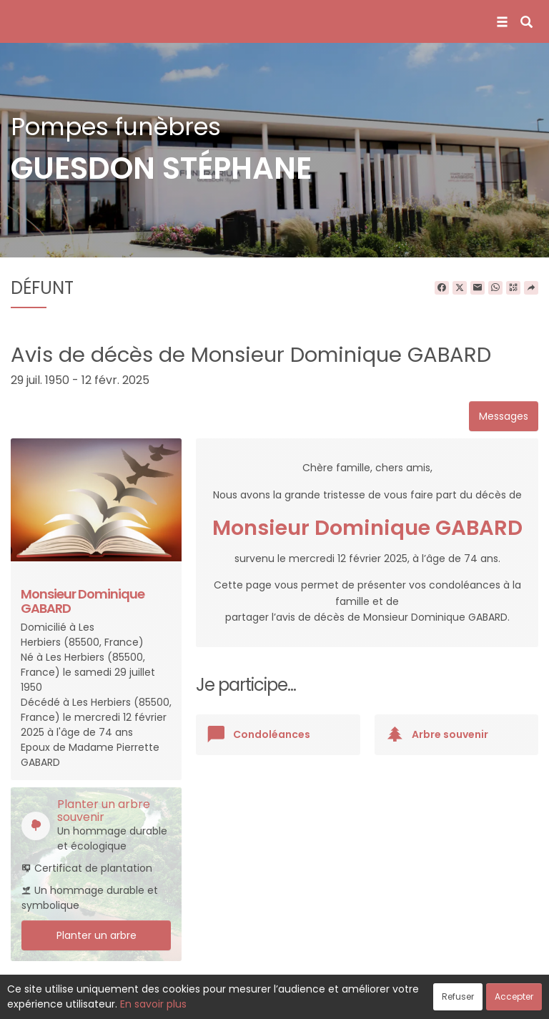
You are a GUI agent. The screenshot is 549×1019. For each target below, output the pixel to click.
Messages (503, 416)
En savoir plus (153, 1004)
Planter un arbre (96, 935)
